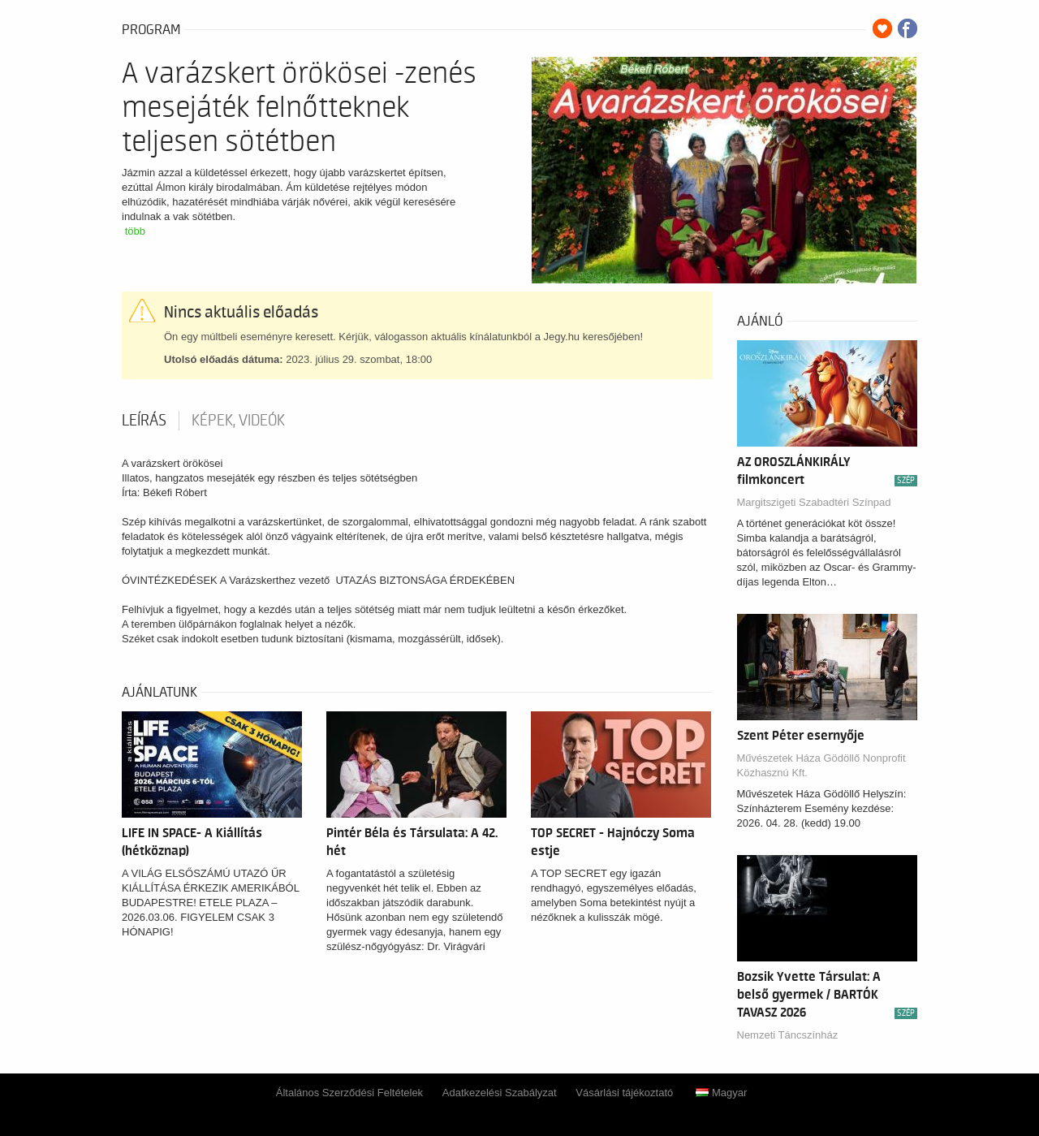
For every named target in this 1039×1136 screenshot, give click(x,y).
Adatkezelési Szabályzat (499, 1092)
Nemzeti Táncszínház (788, 1035)
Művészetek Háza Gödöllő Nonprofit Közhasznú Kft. (821, 765)
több (135, 231)
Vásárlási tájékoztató (624, 1092)
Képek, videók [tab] (238, 421)
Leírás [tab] (144, 421)
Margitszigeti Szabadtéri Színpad (814, 502)
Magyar (721, 1092)
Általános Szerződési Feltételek (349, 1092)
